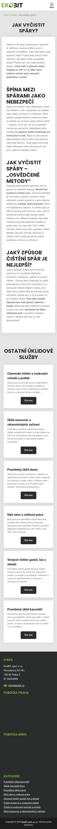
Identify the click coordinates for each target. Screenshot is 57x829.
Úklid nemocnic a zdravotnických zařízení (23, 422)
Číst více (28, 400)
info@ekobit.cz (16, 685)
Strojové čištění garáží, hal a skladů (26, 562)
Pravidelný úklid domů (22, 469)
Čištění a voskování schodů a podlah (22, 807)
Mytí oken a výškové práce (25, 514)
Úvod (6, 15)
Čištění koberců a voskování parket (21, 803)
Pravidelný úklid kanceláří (24, 609)
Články (13, 15)
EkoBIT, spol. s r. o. (29, 822)
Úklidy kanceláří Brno (14, 786)
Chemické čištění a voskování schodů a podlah (27, 376)
